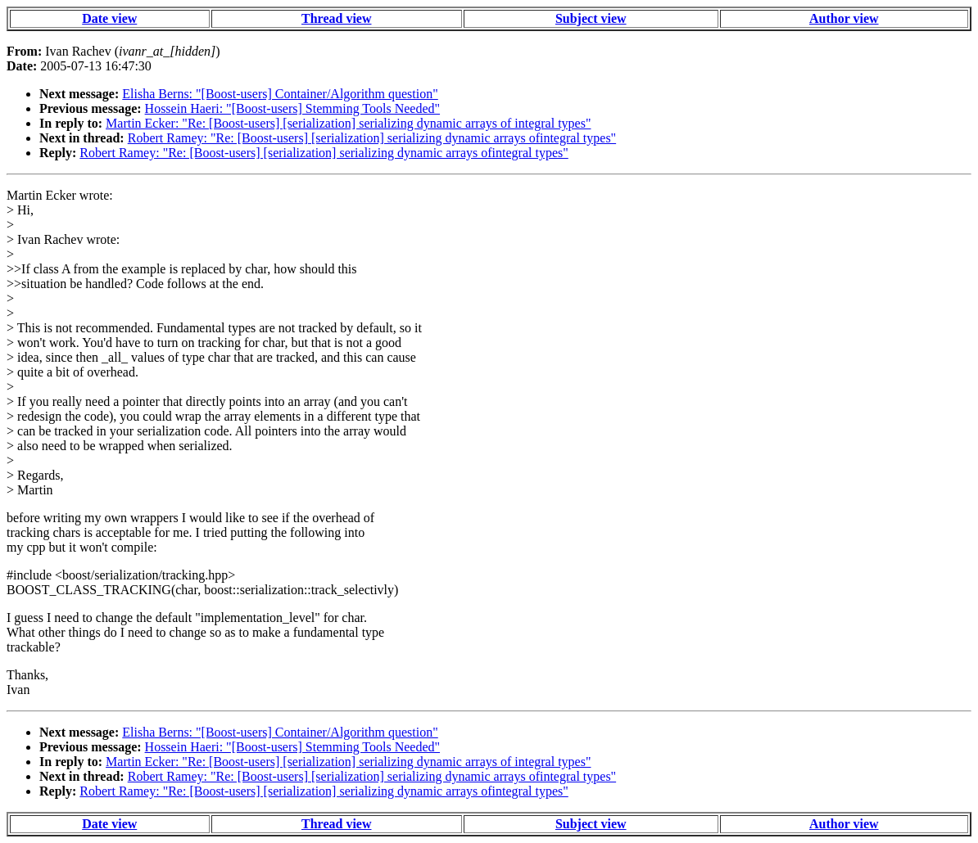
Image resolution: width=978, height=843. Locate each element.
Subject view (591, 18)
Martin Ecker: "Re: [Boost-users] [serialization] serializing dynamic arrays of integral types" (348, 123)
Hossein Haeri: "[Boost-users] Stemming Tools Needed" (292, 108)
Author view (844, 18)
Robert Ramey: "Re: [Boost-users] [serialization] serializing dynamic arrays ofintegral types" (372, 138)
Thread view (336, 18)
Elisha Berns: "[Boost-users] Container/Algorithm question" (279, 94)
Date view (109, 18)
